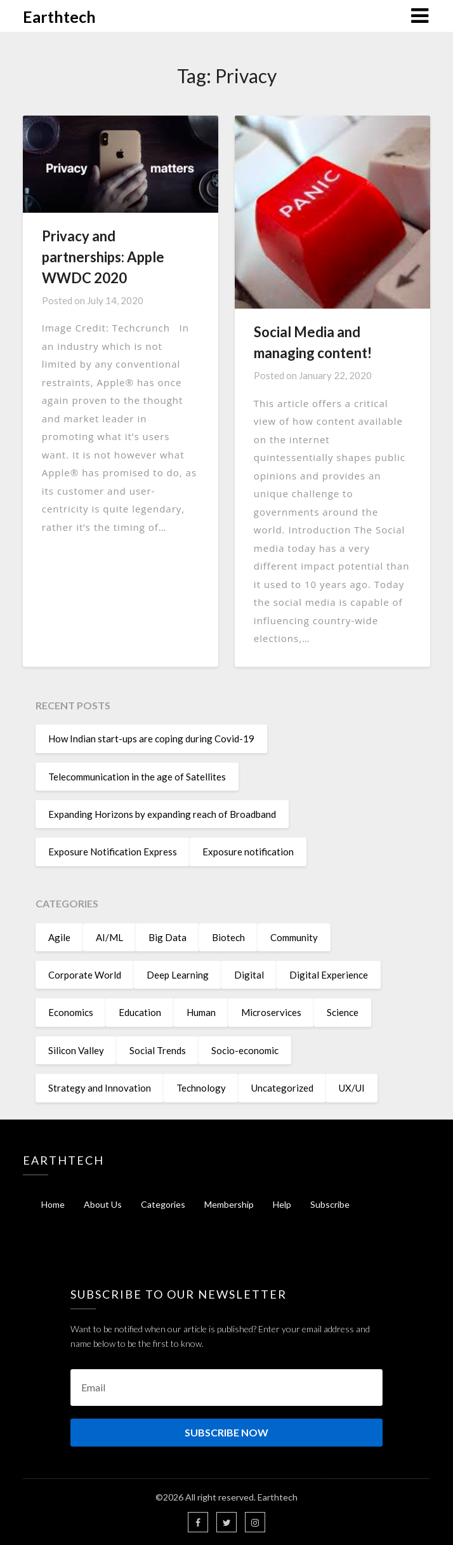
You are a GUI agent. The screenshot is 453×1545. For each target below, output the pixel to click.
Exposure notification (248, 851)
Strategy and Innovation (99, 1088)
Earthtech (59, 16)
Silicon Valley (76, 1050)
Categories (163, 1204)
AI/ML (109, 937)
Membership (229, 1204)
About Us (103, 1204)
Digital (249, 974)
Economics (70, 1012)
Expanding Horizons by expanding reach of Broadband (162, 814)
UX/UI (352, 1088)
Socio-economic (245, 1050)
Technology (201, 1088)
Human (201, 1012)
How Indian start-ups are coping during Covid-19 (151, 738)
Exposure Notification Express (112, 851)
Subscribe (330, 1204)
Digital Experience (328, 974)
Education (140, 1012)
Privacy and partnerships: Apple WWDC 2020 (103, 256)
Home (53, 1204)
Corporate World (84, 974)
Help (282, 1204)
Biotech (228, 937)
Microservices (271, 1012)
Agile (59, 937)
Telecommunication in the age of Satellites (137, 776)
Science (342, 1012)
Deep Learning (178, 974)
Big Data (167, 937)
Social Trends (157, 1050)
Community (294, 937)
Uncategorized (282, 1088)
